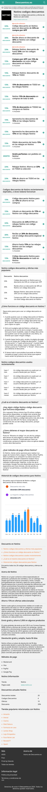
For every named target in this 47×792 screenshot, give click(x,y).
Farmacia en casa (9, 727)
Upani (5, 744)
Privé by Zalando (7, 761)
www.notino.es (26, 685)
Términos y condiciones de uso (11, 779)
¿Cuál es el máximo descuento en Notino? (18, 559)
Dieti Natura (8, 724)
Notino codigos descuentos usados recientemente (22, 555)
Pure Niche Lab (9, 737)
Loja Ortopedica (9, 734)
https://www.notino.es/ (20, 19)
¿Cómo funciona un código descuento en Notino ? (21, 552)
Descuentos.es (23, 2)
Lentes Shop (8, 731)
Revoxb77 (7, 741)
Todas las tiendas (7, 764)
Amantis (6, 714)
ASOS (3, 754)
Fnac (3, 758)
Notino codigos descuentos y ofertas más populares (22, 549)
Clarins (6, 721)
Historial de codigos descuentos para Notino (20, 562)
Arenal (5, 717)
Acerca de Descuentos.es (33, 754)
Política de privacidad (9, 775)
